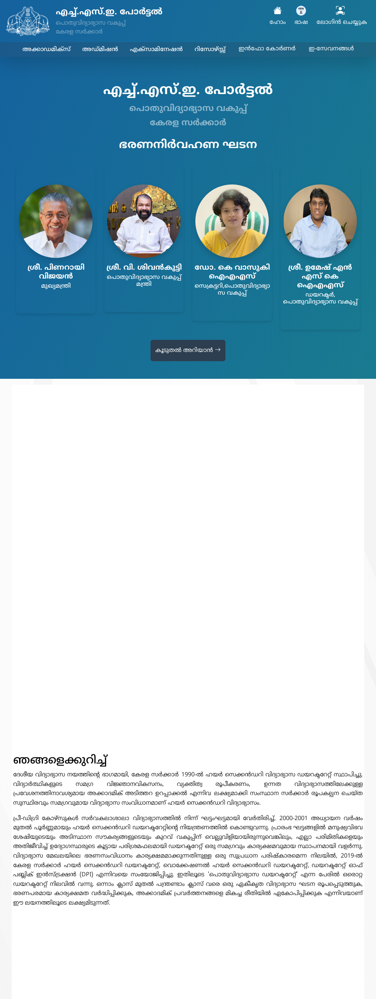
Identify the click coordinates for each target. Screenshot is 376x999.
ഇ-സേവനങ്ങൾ (331, 49)
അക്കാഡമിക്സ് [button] (46, 49)
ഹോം (278, 16)
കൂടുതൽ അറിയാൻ (188, 350)
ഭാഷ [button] (301, 15)
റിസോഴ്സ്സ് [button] (210, 49)
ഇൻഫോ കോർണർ (267, 49)
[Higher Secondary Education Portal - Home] (125, 21)
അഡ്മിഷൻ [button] (100, 49)
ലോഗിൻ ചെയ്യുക (342, 16)
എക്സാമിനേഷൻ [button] (156, 49)
